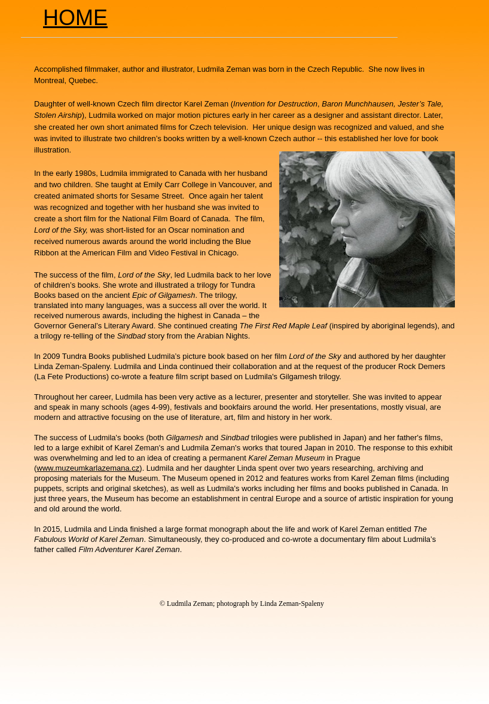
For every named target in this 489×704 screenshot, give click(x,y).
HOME (75, 17)
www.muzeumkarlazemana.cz (87, 468)
